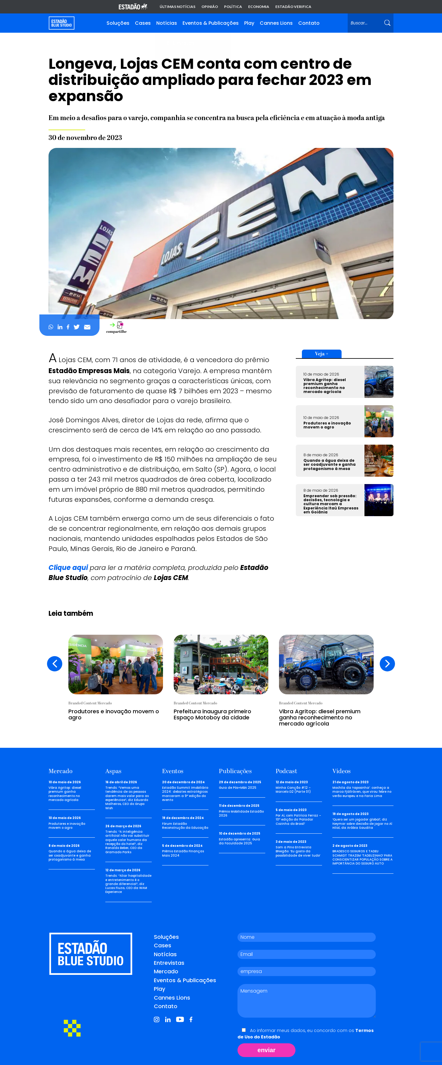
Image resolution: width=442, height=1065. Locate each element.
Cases (143, 23)
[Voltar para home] (61, 23)
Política (233, 7)
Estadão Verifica (293, 7)
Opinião (209, 7)
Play (249, 23)
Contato (309, 23)
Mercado (166, 971)
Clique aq (65, 567)
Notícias (166, 23)
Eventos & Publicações (211, 23)
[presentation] (54, 663)
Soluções (118, 23)
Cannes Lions (276, 23)
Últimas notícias (177, 7)
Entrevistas (169, 963)
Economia (258, 7)
